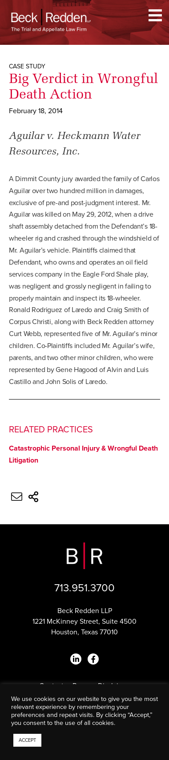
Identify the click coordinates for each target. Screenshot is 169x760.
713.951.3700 (84, 588)
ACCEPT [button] (27, 740)
